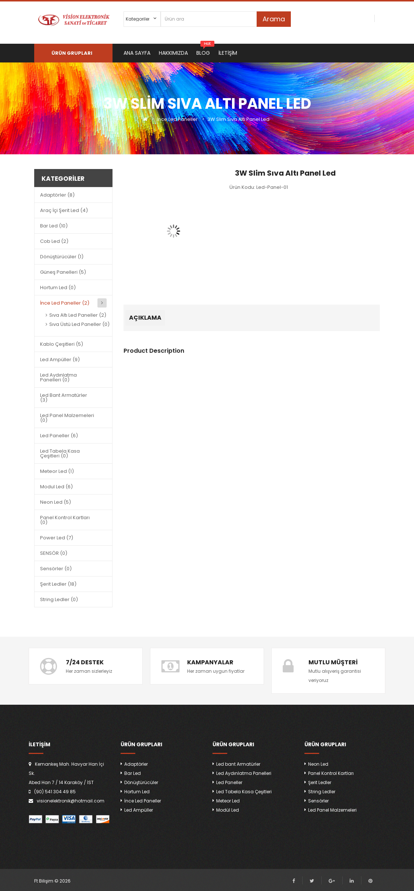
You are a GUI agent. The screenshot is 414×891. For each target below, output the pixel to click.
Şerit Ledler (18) (58, 584)
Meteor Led (228, 801)
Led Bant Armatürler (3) (63, 397)
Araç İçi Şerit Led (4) (64, 210)
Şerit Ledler (319, 782)
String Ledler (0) (59, 599)
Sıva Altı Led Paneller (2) (77, 315)
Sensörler (318, 801)
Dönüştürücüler (141, 782)
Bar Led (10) (54, 225)
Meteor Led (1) (57, 471)
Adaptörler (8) (57, 194)
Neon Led (318, 764)
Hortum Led (137, 791)
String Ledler (321, 791)
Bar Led (132, 773)
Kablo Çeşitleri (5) (61, 344)
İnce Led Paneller (177, 119)
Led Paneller (229, 782)
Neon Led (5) (55, 502)
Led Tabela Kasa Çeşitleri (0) (60, 453)
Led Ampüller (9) (60, 359)
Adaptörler (136, 764)
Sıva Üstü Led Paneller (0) (79, 324)
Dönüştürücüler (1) (61, 256)
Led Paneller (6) (59, 435)
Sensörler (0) (56, 568)
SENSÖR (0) (53, 553)
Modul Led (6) (56, 486)
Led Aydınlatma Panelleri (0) (58, 377)
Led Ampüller (138, 810)
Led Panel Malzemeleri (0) (67, 418)
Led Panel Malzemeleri (332, 810)
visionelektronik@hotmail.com (70, 801)
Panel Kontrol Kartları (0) (65, 520)
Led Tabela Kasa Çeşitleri (244, 791)
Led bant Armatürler (238, 764)
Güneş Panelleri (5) (63, 272)
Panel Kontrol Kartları (331, 773)
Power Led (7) (56, 537)
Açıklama (145, 317)
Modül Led (227, 810)
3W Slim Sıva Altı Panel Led (238, 119)
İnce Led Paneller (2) (64, 302)
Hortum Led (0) (58, 287)
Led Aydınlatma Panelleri (243, 773)
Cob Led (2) (54, 241)
